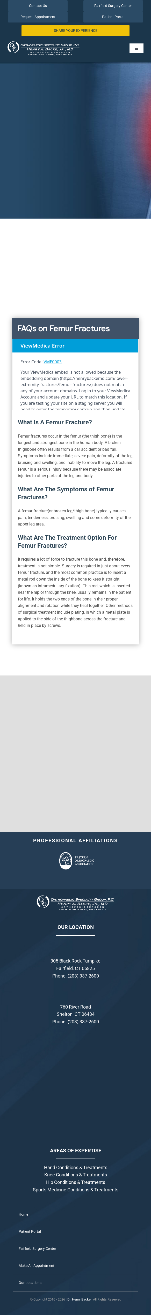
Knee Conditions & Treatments (75, 1174)
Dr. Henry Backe (79, 1299)
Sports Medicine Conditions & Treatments (75, 1189)
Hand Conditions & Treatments (75, 1167)
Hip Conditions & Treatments (75, 1182)
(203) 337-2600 (83, 976)
